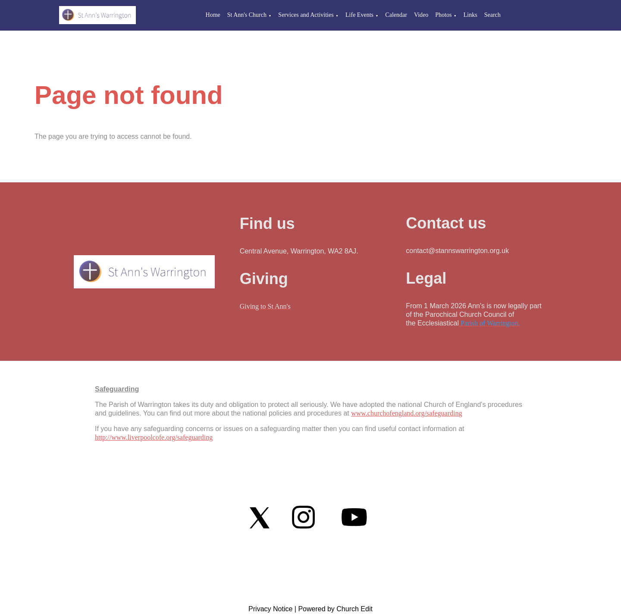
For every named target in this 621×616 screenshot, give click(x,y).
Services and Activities (305, 15)
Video (421, 15)
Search (492, 15)
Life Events (359, 15)
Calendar (396, 15)
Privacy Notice (270, 609)
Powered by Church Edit (335, 609)
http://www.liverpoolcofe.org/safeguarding (154, 437)
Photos (443, 15)
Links (470, 15)
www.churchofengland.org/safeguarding (406, 413)
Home (213, 15)
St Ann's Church (247, 15)
